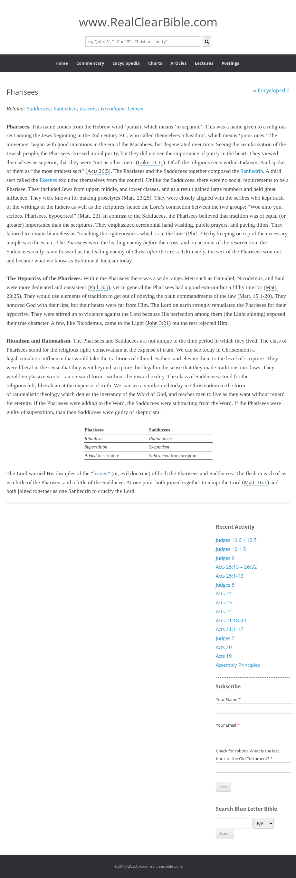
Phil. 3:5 (98, 287)
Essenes (89, 109)
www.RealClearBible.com (148, 22)
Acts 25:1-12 (229, 575)
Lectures (204, 63)
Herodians (112, 109)
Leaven (135, 109)
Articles (178, 63)
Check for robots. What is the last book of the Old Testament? (253, 759)
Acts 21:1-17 (229, 629)
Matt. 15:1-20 (254, 296)
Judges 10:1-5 (231, 549)
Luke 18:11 (150, 162)
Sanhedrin (64, 109)
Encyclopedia (126, 63)
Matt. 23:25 (136, 198)
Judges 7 (225, 638)
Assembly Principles (238, 665)
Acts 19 (224, 656)
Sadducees (38, 109)
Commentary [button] (90, 63)
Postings (230, 63)
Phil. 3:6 (197, 234)
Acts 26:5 (98, 171)
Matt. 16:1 (255, 482)
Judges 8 (225, 584)
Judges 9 (225, 557)
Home (61, 63)
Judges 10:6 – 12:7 (236, 540)
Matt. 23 (89, 216)
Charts (155, 63)
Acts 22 (224, 611)
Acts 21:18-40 (231, 620)
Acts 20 (224, 647)
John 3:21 (158, 323)
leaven (100, 473)
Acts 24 (224, 593)
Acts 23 (224, 602)
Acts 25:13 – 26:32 (236, 566)
